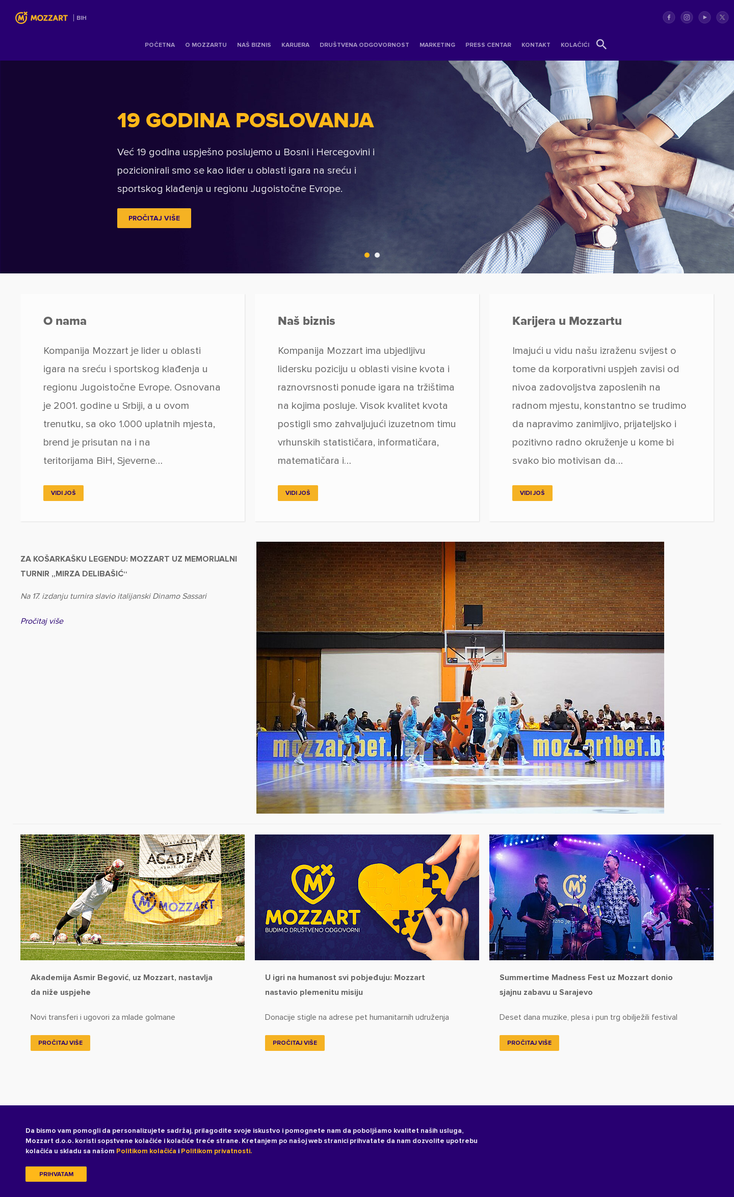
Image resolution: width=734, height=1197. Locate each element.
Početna (160, 45)
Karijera (295, 45)
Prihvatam (56, 1175)
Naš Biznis (254, 45)
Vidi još (63, 493)
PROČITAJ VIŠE (154, 218)
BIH (81, 18)
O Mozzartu (206, 45)
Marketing (437, 45)
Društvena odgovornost (364, 45)
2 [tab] (380, 258)
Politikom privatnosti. (216, 1151)
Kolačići (575, 45)
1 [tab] (369, 258)
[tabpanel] (367, 167)
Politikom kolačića (146, 1151)
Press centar (488, 45)
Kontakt (535, 45)
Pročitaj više (41, 621)
